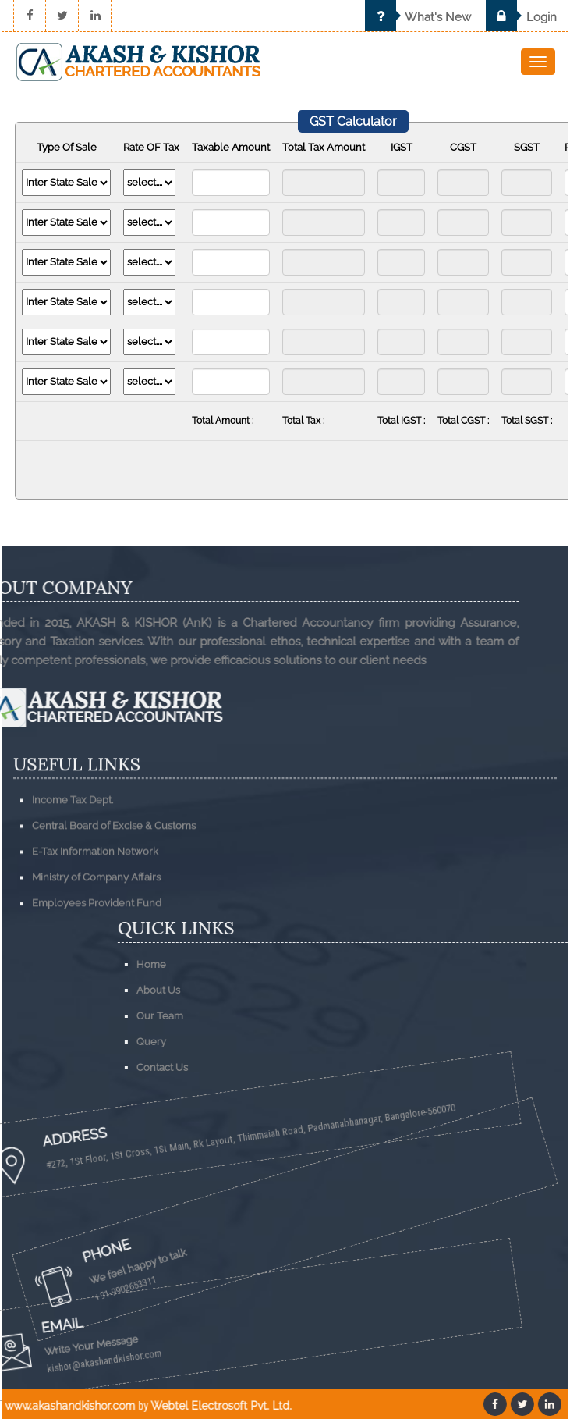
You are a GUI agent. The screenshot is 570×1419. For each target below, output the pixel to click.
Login (521, 17)
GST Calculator (353, 121)
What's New (418, 17)
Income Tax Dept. (72, 867)
